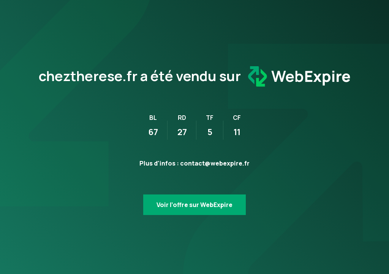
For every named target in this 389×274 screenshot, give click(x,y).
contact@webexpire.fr (215, 163)
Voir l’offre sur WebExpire (194, 205)
